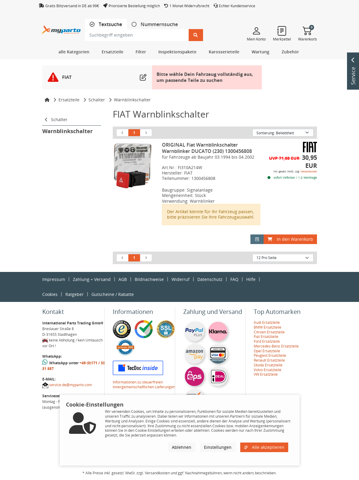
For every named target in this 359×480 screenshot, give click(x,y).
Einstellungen (218, 447)
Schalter (96, 100)
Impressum (53, 279)
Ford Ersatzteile (267, 341)
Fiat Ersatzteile (266, 336)
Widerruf (181, 279)
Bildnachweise (149, 279)
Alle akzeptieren (264, 447)
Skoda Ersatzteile (268, 365)
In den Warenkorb (290, 239)
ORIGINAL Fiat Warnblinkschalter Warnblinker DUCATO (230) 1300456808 (207, 148)
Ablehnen (181, 447)
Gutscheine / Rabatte (112, 294)
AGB (122, 279)
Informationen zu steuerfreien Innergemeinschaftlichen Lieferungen (144, 384)
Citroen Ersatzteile (269, 332)
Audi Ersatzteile (267, 322)
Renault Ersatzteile (269, 360)
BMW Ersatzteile (267, 327)
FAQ (234, 279)
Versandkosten (309, 171)
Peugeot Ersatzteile (270, 355)
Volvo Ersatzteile (267, 369)
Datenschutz (210, 279)
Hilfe (251, 279)
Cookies (50, 294)
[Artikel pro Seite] (283, 258)
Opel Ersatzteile (267, 350)
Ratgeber (74, 294)
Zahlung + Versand (92, 279)
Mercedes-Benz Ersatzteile (276, 346)
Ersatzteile (68, 100)
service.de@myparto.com (70, 384)
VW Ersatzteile (266, 374)
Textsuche (109, 24)
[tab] (106, 24)
